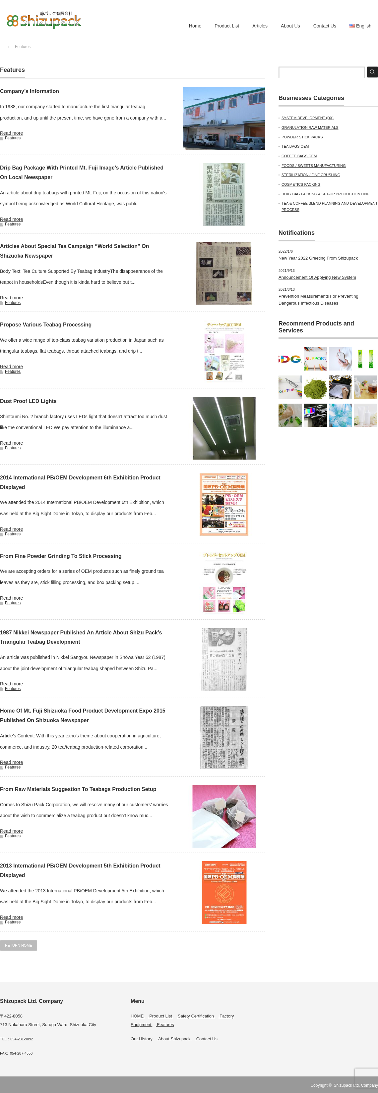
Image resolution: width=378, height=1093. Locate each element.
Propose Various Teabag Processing (46, 324)
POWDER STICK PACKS (302, 137)
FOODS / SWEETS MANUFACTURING (314, 166)
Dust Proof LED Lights (28, 401)
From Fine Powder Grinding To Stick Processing (61, 556)
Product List (227, 25)
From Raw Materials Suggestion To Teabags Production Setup (78, 789)
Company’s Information (29, 91)
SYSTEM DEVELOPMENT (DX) (308, 118)
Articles (260, 25)
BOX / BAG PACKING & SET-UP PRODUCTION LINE (325, 194)
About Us (290, 25)
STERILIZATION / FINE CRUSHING (311, 175)
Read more (11, 133)
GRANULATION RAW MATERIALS (310, 127)
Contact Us (324, 25)
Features (13, 138)
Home (195, 25)
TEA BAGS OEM (295, 146)
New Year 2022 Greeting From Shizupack (318, 258)
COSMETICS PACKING (301, 184)
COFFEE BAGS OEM (299, 156)
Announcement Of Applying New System (317, 277)
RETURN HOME (18, 945)
